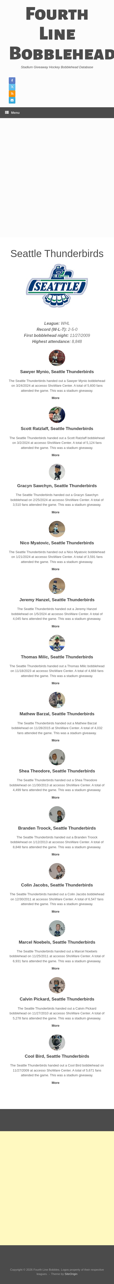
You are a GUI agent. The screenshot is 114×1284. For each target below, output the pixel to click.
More (57, 398)
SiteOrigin (71, 1273)
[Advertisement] (57, 178)
